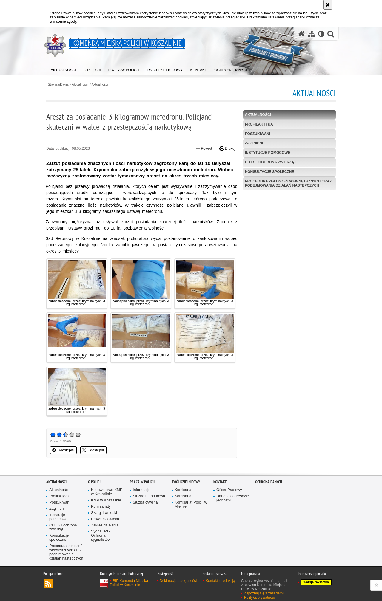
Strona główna (58, 84)
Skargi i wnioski (104, 513)
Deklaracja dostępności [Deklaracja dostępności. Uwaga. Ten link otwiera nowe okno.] (178, 581)
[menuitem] (63, 68)
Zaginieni (254, 143)
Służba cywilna (145, 502)
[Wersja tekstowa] (321, 34)
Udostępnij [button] (63, 450)
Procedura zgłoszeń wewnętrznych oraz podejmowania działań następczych (288, 183)
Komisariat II (185, 496)
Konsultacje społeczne (269, 172)
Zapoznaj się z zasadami (264, 593)
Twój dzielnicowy (186, 481)
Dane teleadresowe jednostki (232, 498)
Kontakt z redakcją (220, 581)
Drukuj (227, 148)
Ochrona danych (268, 481)
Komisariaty (101, 507)
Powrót (203, 148)
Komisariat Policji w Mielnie (191, 505)
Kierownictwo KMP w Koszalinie (106, 492)
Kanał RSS (48, 583)
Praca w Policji (142, 481)
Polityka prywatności (260, 597)
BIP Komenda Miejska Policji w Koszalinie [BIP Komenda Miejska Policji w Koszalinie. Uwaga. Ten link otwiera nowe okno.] (129, 583)
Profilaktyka (259, 124)
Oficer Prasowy (229, 490)
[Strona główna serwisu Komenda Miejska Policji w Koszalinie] (301, 34)
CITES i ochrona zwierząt (270, 162)
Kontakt (220, 481)
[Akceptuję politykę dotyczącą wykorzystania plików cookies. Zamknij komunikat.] (327, 5)
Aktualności (80, 84)
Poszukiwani (257, 134)
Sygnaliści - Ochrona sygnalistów (100, 535)
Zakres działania (104, 525)
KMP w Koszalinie (106, 500)
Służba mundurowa (149, 496)
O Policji (94, 481)
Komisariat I (185, 490)
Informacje (141, 490)
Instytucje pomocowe (267, 153)
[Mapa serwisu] (311, 34)
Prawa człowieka (105, 519)
